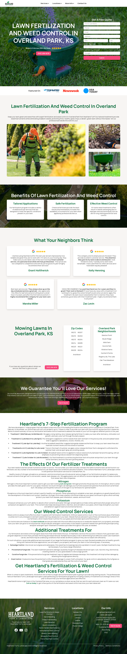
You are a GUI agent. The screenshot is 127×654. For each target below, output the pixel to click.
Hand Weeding (49, 617)
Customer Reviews (106, 627)
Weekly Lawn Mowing (49, 633)
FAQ (106, 633)
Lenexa (78, 618)
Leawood (77, 615)
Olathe (77, 620)
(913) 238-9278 (43, 53)
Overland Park (77, 623)
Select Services (89, 44)
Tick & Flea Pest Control (49, 639)
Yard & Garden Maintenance (49, 628)
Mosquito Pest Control (49, 636)
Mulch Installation (49, 625)
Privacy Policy (99, 646)
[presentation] (96, 64)
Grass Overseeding (49, 620)
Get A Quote (63, 403)
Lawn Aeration (49, 622)
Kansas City (77, 612)
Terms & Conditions (112, 646)
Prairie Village (78, 626)
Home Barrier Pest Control (49, 631)
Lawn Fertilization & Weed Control (49, 613)
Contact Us (82, 3)
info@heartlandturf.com (106, 612)
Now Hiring (106, 630)
